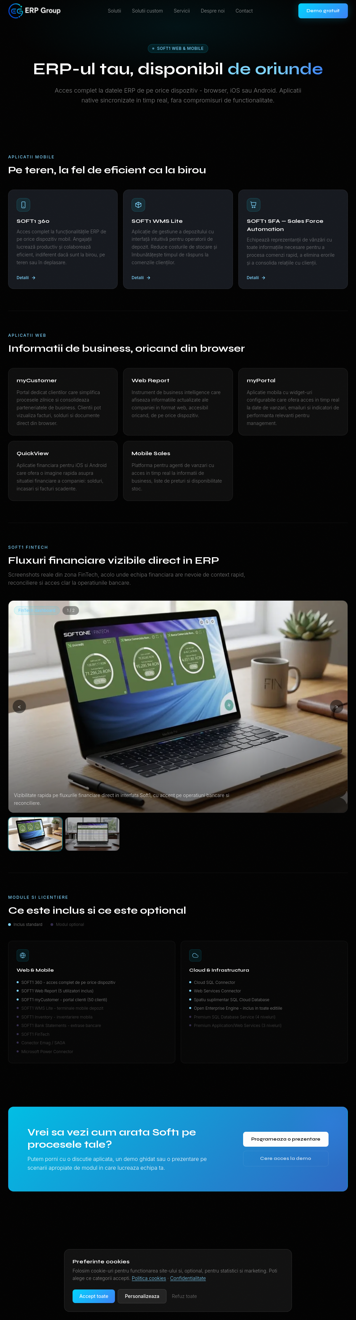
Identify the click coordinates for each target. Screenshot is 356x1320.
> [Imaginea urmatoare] (337, 706)
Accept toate (93, 1296)
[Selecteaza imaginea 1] (35, 834)
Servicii (182, 11)
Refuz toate (184, 1296)
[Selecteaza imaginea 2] (92, 834)
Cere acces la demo (285, 1161)
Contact (244, 11)
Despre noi (213, 11)
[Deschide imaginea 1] (178, 706)
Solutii (114, 11)
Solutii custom (147, 11)
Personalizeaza (142, 1296)
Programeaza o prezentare (285, 1141)
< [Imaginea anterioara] (19, 706)
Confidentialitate (188, 1278)
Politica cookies (149, 1278)
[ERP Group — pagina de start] (35, 10)
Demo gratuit (323, 11)
